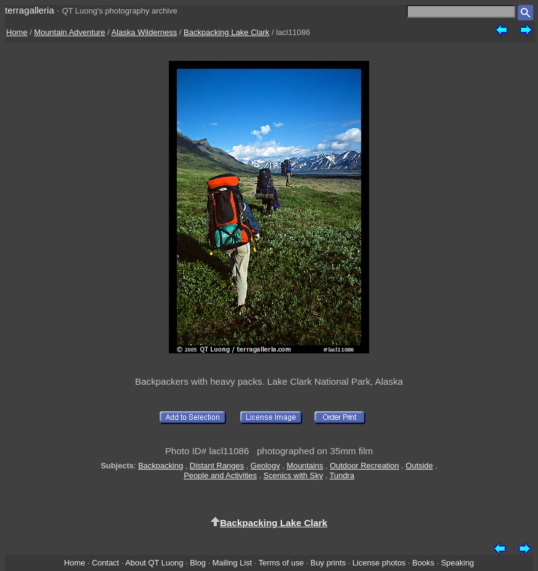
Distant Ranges (217, 465)
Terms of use (281, 562)
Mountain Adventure (70, 32)
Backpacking (160, 465)
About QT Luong (154, 562)
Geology (265, 465)
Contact (105, 562)
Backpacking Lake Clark (226, 32)
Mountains (305, 465)
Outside (418, 465)
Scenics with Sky (293, 475)
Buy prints (328, 562)
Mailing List (232, 562)
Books (423, 562)
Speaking (457, 562)
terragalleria (29, 10)
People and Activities (220, 475)
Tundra (341, 475)
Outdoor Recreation (364, 465)
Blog (198, 562)
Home (17, 32)
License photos (379, 562)
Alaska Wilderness (144, 32)
